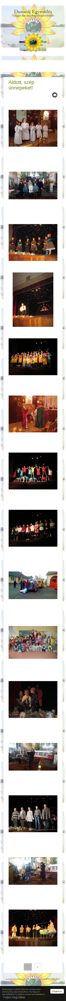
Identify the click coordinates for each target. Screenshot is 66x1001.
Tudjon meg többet (14, 997)
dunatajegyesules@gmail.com (27, 978)
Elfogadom (57, 991)
